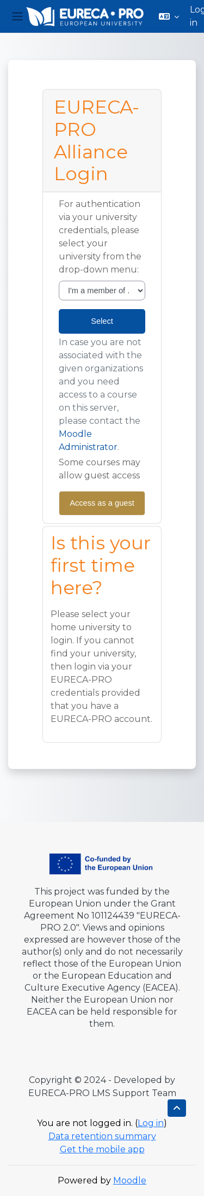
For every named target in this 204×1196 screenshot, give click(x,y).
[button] (169, 16)
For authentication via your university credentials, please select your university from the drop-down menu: (100, 237)
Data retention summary (102, 1136)
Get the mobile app (102, 1149)
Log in (151, 1123)
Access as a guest (102, 503)
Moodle (129, 1180)
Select (102, 321)
